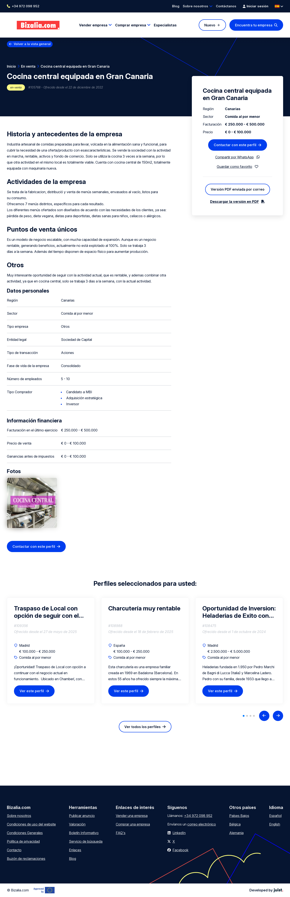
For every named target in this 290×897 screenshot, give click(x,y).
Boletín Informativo (84, 833)
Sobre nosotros (195, 6)
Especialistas (165, 25)
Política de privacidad (23, 841)
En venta (28, 66)
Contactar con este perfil (33, 546)
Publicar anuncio (82, 816)
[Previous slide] (264, 716)
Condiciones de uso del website (31, 824)
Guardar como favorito (234, 166)
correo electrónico (201, 824)
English (274, 824)
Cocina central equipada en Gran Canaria (75, 66)
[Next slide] (278, 716)
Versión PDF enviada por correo (237, 189)
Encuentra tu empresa (253, 25)
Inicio (11, 66)
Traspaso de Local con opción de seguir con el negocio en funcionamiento (46, 612)
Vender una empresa (132, 816)
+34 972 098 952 (25, 6)
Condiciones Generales (25, 833)
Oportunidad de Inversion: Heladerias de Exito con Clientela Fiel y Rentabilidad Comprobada (239, 612)
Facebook (180, 850)
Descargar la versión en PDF (234, 201)
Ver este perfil (32, 691)
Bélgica (235, 824)
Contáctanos (226, 6)
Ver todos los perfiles (142, 727)
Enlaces (75, 850)
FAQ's (120, 833)
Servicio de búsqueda (85, 841)
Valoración (77, 824)
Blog (175, 6)
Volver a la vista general (32, 44)
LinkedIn (179, 833)
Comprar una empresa (133, 824)
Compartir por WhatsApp (234, 157)
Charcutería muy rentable (144, 608)
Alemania (236, 833)
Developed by (266, 890)
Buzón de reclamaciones (26, 858)
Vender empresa (93, 25)
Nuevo (209, 25)
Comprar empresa (130, 25)
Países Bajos (239, 816)
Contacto (14, 850)
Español (275, 816)
